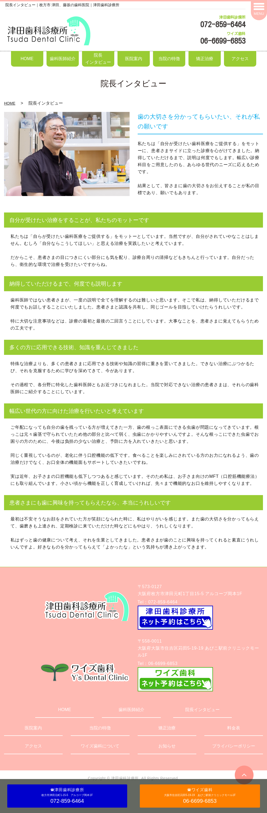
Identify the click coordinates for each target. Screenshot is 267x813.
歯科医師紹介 (63, 58)
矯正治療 (204, 58)
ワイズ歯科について (100, 746)
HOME (27, 58)
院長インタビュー (98, 58)
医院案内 (133, 58)
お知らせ (167, 746)
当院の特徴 (169, 58)
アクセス (240, 58)
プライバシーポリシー (233, 746)
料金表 (233, 728)
